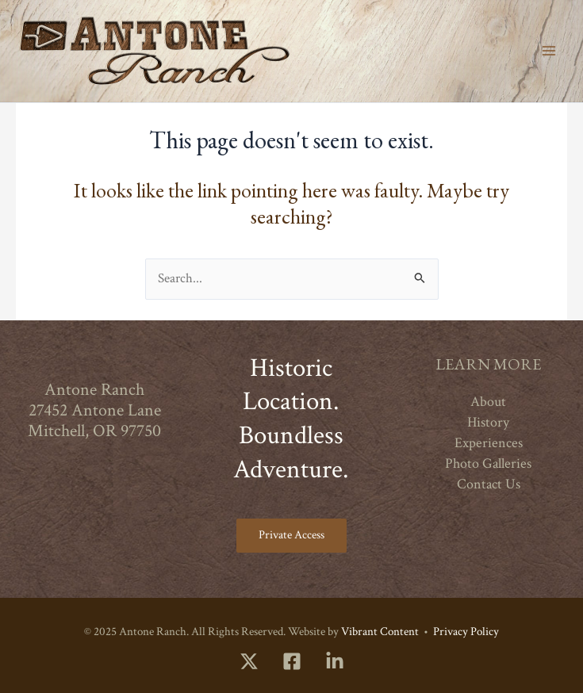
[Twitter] (249, 661)
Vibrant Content (380, 631)
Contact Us (488, 484)
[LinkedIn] (334, 661)
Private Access (291, 534)
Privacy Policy (466, 631)
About (488, 401)
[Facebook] (291, 661)
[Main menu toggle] (549, 51)
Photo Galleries (488, 463)
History (488, 422)
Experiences (489, 443)
